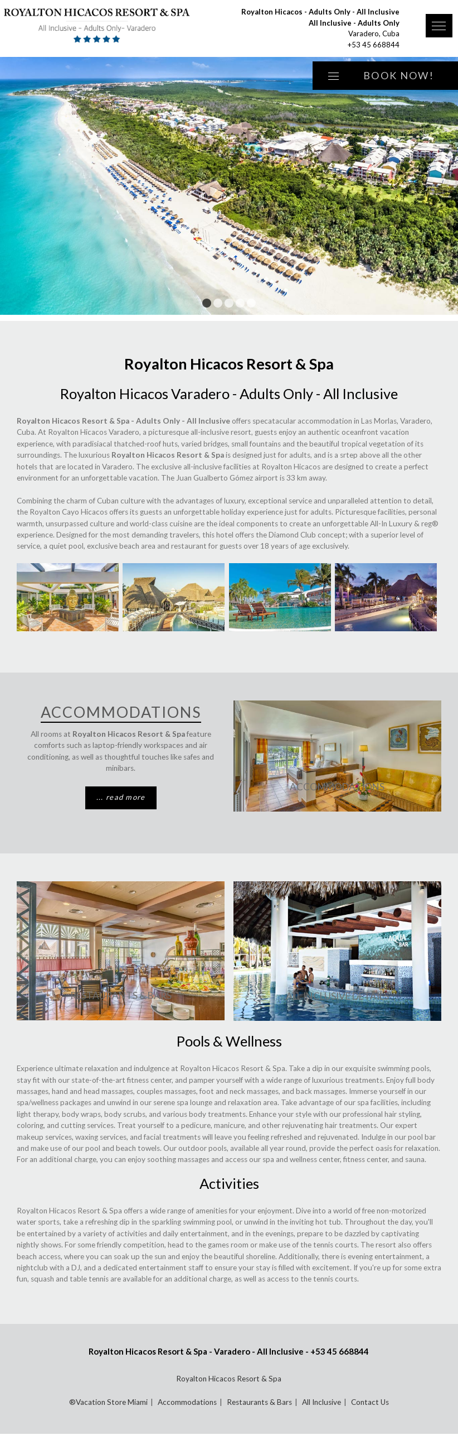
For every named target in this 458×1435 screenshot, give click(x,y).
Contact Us (370, 1402)
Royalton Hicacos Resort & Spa (228, 1378)
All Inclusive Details (337, 996)
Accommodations (337, 787)
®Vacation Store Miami (108, 1402)
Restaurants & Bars (121, 995)
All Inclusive (321, 1402)
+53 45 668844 (373, 44)
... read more (120, 797)
